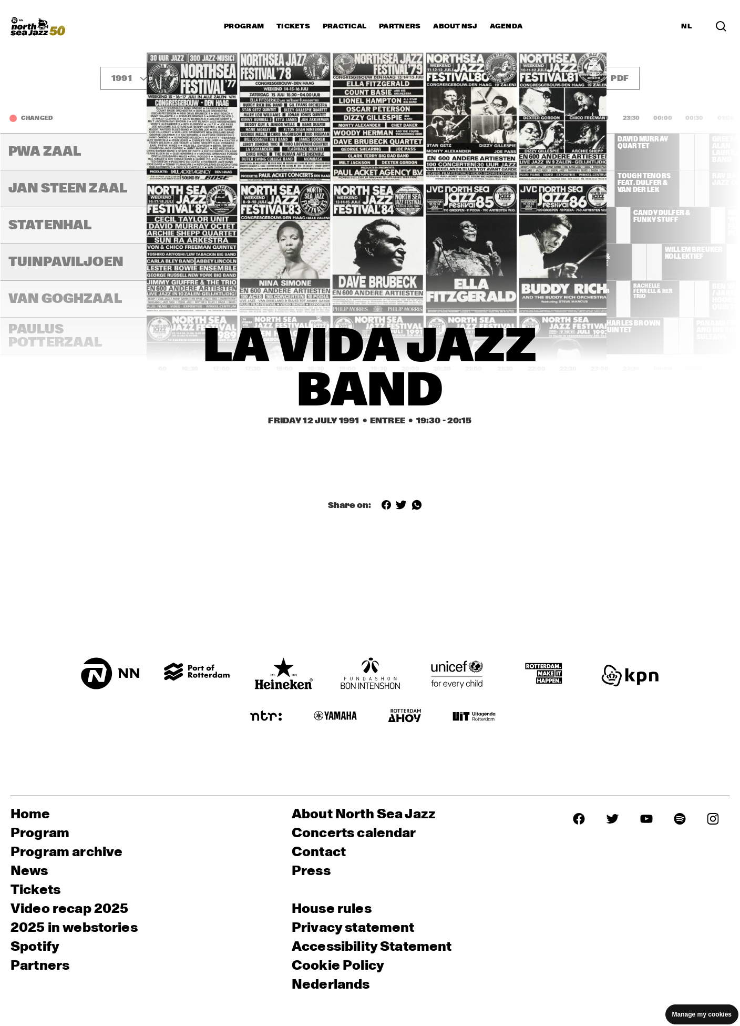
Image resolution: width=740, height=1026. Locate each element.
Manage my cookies (702, 1014)
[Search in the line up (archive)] (721, 26)
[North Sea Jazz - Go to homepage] (38, 26)
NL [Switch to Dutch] (686, 26)
